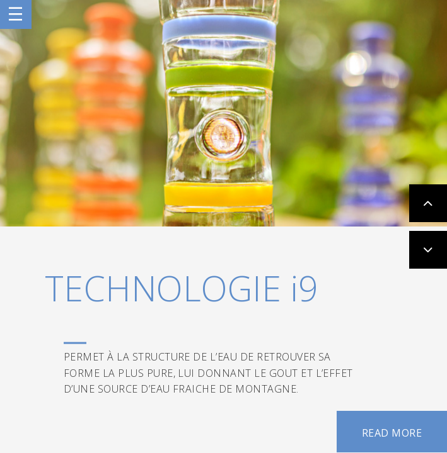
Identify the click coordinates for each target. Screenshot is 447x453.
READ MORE (392, 433)
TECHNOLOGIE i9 (181, 287)
